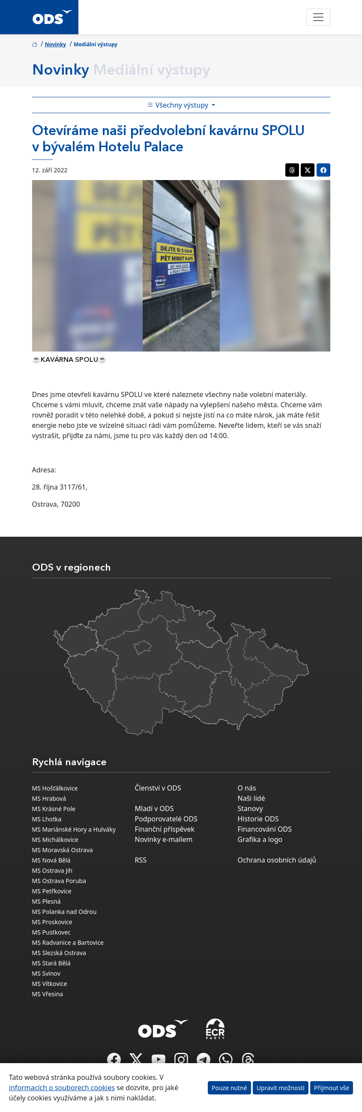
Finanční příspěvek (165, 829)
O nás (247, 788)
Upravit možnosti (281, 1088)
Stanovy (250, 808)
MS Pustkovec (51, 932)
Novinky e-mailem (164, 839)
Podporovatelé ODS (166, 818)
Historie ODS (258, 818)
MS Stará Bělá (51, 963)
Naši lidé (251, 798)
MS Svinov (46, 973)
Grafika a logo (260, 839)
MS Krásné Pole (53, 809)
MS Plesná (46, 901)
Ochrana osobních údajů (277, 860)
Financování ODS (265, 829)
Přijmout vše (331, 1088)
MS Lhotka (47, 819)
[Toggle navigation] (318, 17)
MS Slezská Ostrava (59, 953)
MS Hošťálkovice (55, 788)
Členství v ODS (158, 788)
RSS (141, 860)
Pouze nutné (229, 1088)
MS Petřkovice (52, 891)
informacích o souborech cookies (62, 1087)
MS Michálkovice (55, 840)
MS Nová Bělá (51, 860)
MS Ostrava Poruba (59, 881)
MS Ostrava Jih (52, 870)
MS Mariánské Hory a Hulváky (74, 829)
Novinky (55, 44)
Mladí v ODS (154, 808)
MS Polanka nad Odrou (64, 912)
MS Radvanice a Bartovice (68, 942)
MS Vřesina (47, 994)
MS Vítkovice (49, 984)
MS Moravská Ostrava (62, 850)
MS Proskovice (52, 922)
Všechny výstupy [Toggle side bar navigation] (178, 105)
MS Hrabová (49, 798)
